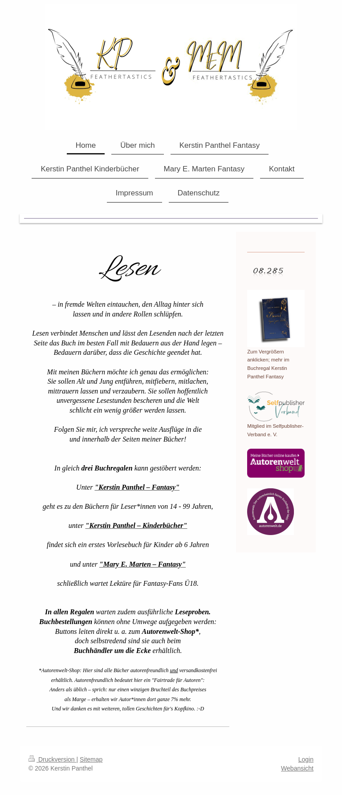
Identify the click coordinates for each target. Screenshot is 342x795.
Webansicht (297, 768)
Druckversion (52, 759)
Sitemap (91, 759)
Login (306, 759)
